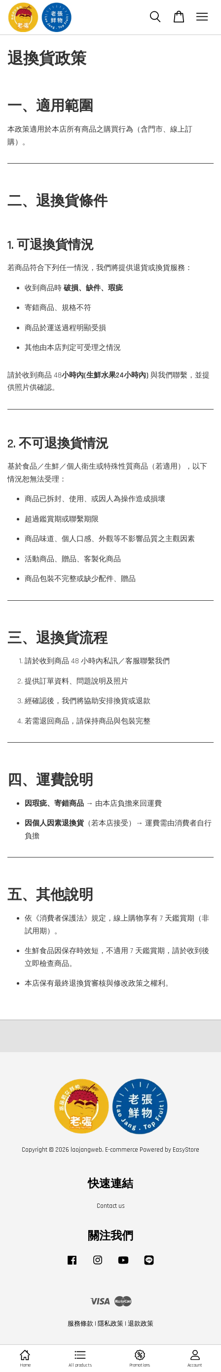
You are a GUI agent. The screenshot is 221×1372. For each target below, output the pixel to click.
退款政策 (140, 1324)
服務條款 (80, 1324)
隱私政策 (110, 1324)
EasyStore (186, 1150)
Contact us (111, 1206)
